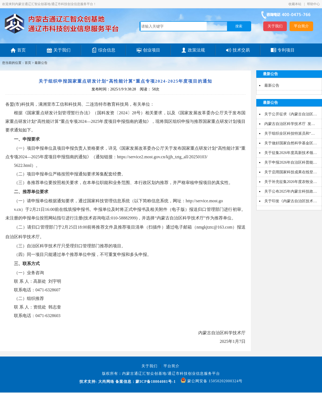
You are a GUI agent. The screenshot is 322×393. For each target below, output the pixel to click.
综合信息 (106, 50)
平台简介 (301, 26)
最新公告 (41, 63)
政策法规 (196, 50)
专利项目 (286, 50)
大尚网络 (105, 382)
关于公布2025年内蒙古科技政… (290, 191)
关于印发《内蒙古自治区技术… (290, 201)
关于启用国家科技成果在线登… (290, 172)
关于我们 (275, 26)
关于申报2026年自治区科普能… (290, 162)
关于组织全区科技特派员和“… (289, 133)
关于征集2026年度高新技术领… (290, 153)
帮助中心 (313, 4)
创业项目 (151, 50)
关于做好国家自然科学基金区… (290, 143)
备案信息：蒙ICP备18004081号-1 (145, 382)
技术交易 (241, 50)
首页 (21, 50)
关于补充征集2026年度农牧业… (290, 182)
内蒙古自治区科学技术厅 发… (289, 124)
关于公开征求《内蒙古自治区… (290, 114)
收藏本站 (295, 4)
